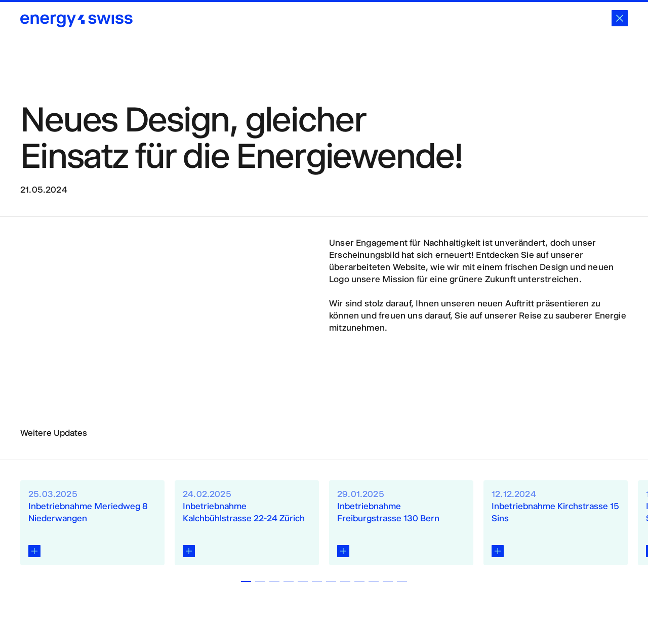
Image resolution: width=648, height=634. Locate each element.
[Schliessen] (620, 18)
